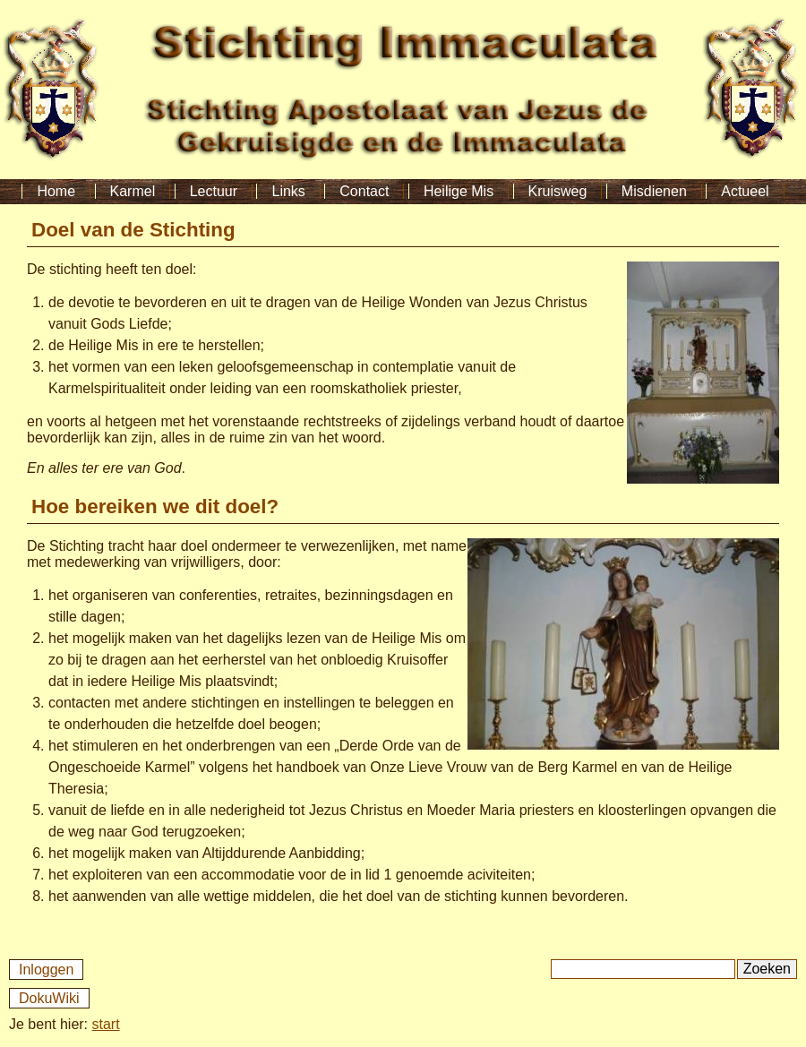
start (106, 1024)
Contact (364, 191)
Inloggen (46, 969)
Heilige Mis (458, 191)
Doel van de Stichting (133, 230)
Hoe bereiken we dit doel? (155, 506)
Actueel (744, 191)
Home (56, 191)
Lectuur (213, 191)
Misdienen (654, 191)
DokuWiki (49, 998)
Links (287, 191)
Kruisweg (557, 191)
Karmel (133, 191)
